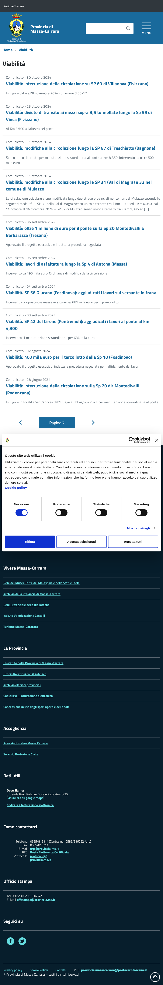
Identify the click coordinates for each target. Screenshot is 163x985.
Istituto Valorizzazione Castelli (24, 615)
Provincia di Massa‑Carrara (44, 28)
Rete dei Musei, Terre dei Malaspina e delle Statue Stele (41, 582)
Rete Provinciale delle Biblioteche (26, 604)
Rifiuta (30, 541)
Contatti (60, 970)
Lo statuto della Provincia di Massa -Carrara (33, 663)
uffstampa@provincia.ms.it (36, 899)
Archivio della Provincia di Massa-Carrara (31, 593)
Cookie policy (16, 487)
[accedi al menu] (147, 28)
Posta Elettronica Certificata (49, 852)
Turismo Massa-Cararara (20, 626)
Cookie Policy (39, 970)
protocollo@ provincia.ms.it (40, 858)
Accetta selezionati (81, 541)
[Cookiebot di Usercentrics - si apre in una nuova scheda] (131, 440)
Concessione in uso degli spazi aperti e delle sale (36, 706)
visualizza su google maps (25, 797)
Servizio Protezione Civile (20, 754)
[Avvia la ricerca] (128, 28)
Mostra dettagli (138, 528)
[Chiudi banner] (156, 440)
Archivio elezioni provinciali (22, 684)
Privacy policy (12, 970)
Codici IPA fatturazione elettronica (30, 805)
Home (8, 50)
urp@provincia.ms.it (44, 848)
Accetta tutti (133, 541)
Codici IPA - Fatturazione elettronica (28, 695)
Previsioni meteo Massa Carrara (25, 743)
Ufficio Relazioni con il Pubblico (24, 674)
